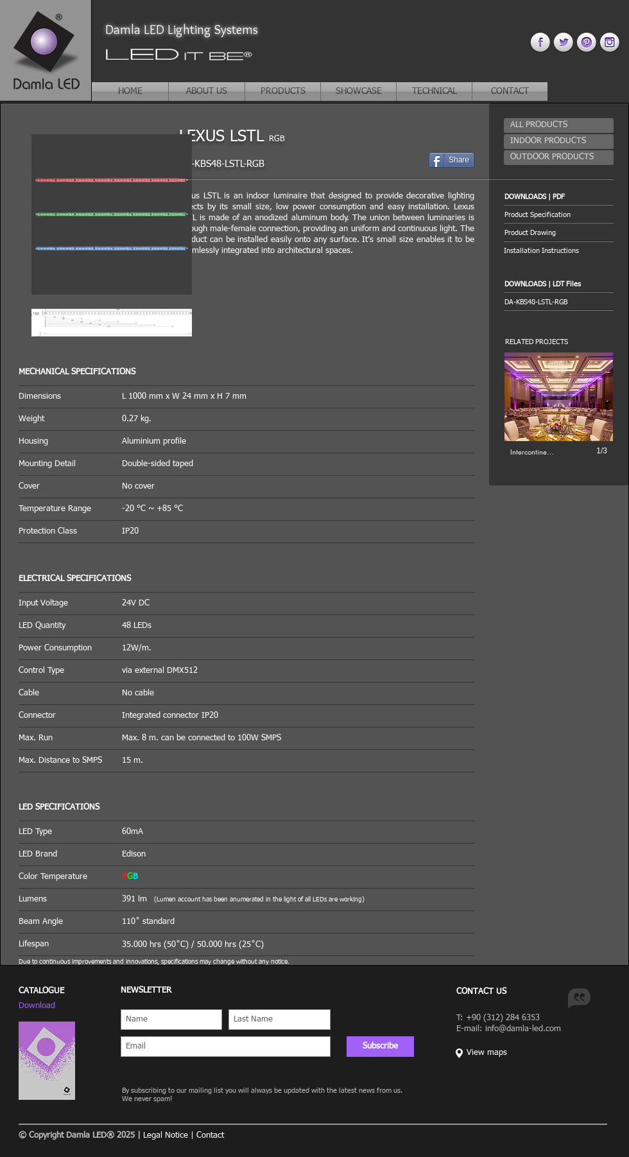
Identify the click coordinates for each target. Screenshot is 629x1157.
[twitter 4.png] (563, 42)
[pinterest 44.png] (586, 42)
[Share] (451, 160)
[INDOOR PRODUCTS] (559, 141)
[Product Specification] (559, 214)
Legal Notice (165, 1135)
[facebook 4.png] (540, 42)
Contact (210, 1135)
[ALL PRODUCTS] (559, 125)
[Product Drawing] (559, 232)
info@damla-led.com (523, 1029)
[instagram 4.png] (609, 42)
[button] (559, 196)
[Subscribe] (380, 1046)
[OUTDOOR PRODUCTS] (559, 157)
